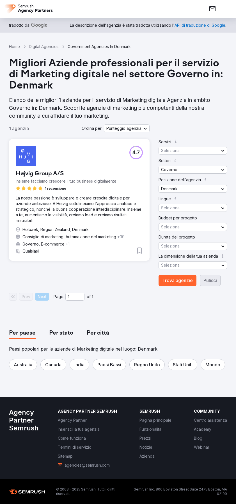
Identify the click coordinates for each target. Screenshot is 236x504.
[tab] (22, 333)
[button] (127, 128)
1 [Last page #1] (92, 296)
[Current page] (75, 296)
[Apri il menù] (225, 9)
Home (14, 46)
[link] (212, 9)
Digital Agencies (44, 46)
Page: (59, 296)
